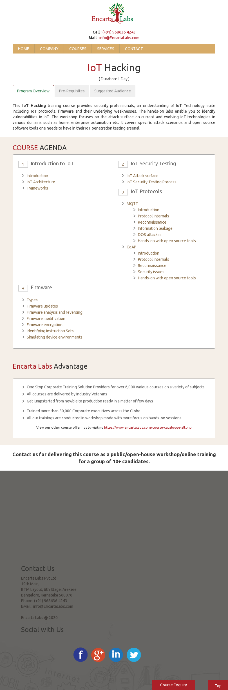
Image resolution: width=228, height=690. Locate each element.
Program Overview (33, 91)
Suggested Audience (112, 91)
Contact (134, 48)
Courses (77, 48)
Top (218, 686)
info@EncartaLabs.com (119, 37)
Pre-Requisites (72, 91)
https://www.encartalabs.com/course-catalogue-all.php (148, 427)
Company (49, 48)
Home (23, 48)
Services (105, 48)
